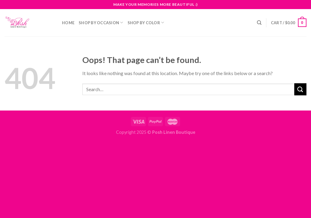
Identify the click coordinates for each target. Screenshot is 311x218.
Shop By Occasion (101, 22)
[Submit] (300, 89)
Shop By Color (146, 22)
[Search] (259, 22)
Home (68, 22)
